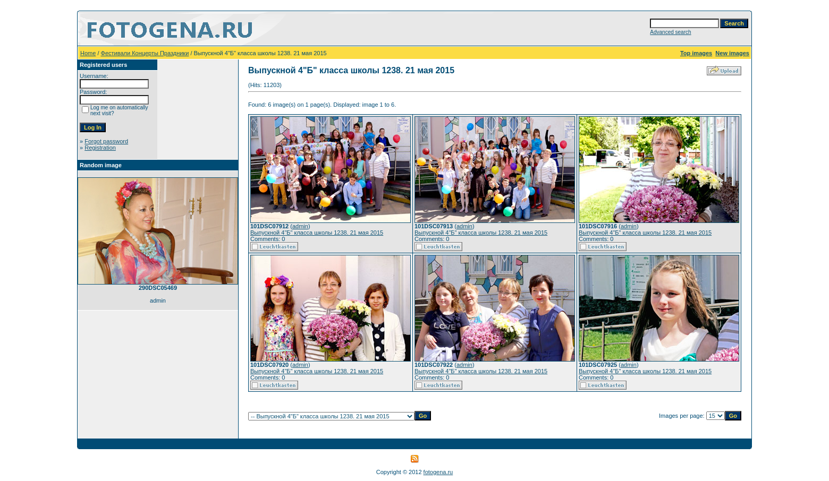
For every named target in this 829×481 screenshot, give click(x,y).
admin (300, 226)
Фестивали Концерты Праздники (145, 53)
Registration (100, 147)
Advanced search (670, 32)
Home (88, 53)
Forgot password (106, 141)
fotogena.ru (438, 472)
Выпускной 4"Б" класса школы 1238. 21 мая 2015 (316, 232)
